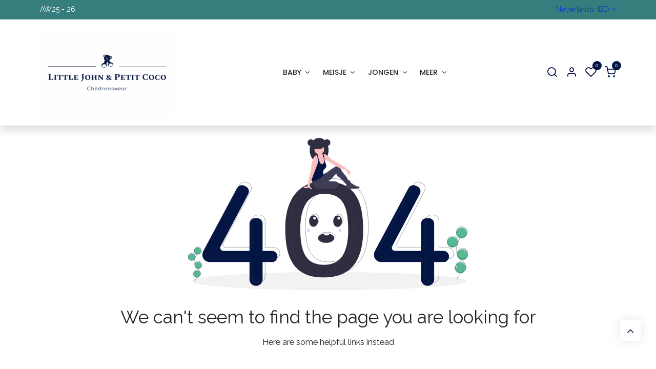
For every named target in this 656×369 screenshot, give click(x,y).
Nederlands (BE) (582, 9)
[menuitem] (296, 72)
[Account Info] (571, 72)
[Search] (552, 72)
